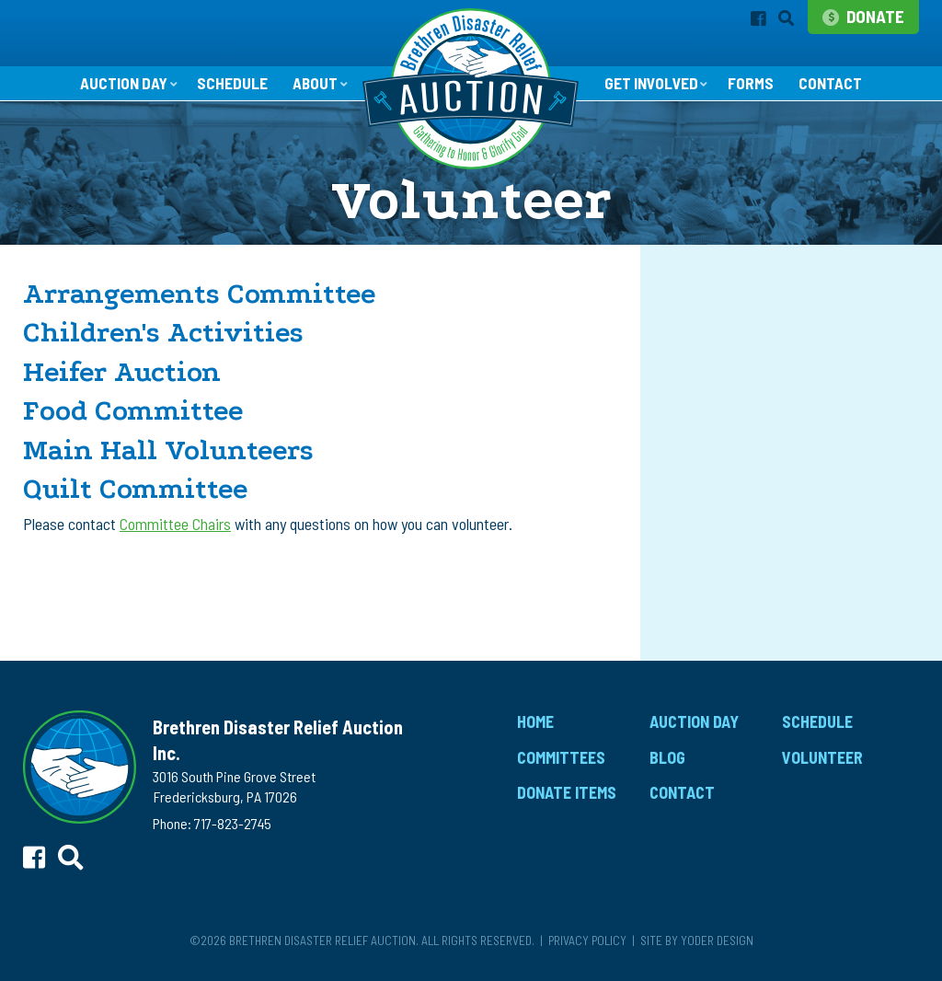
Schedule (228, 90)
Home (535, 728)
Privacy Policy (587, 946)
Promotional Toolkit (732, 399)
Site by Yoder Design (696, 946)
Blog (667, 764)
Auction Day (116, 89)
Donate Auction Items (734, 331)
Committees (561, 764)
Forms (756, 90)
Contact (837, 90)
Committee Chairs (175, 530)
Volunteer (698, 432)
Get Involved (652, 89)
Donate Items (566, 800)
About (313, 89)
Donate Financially (727, 365)
